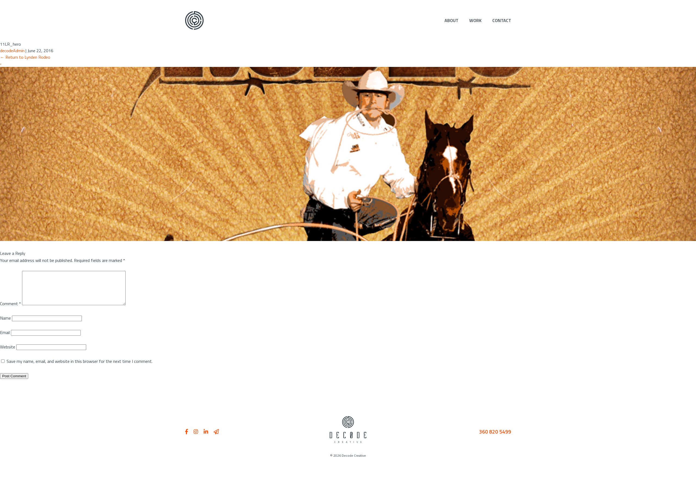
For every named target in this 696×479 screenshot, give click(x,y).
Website (7, 353)
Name (5, 324)
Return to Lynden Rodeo (25, 57)
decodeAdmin (12, 50)
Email (5, 339)
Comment (10, 310)
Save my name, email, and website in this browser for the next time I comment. (80, 367)
